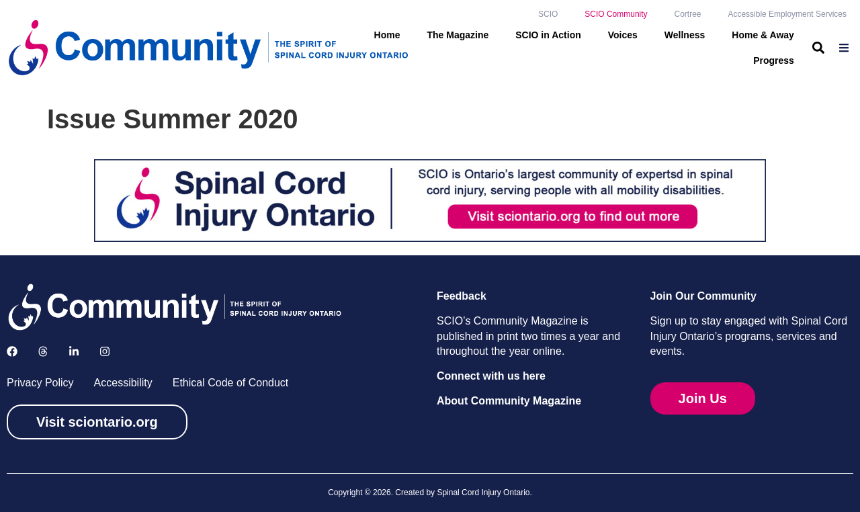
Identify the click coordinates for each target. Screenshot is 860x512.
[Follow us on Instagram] (104, 351)
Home (387, 35)
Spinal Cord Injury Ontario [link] (483, 492)
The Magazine (457, 35)
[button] (819, 47)
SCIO (548, 14)
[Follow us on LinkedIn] (74, 351)
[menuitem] (845, 47)
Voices (623, 35)
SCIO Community (616, 14)
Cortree (687, 14)
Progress (773, 60)
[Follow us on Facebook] (12, 351)
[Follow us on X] (43, 351)
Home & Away (763, 35)
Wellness (684, 35)
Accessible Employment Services (787, 14)
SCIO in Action (547, 35)
